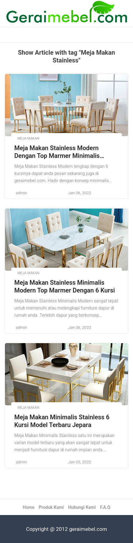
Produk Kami (51, 507)
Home (28, 507)
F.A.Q (105, 507)
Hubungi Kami (82, 507)
